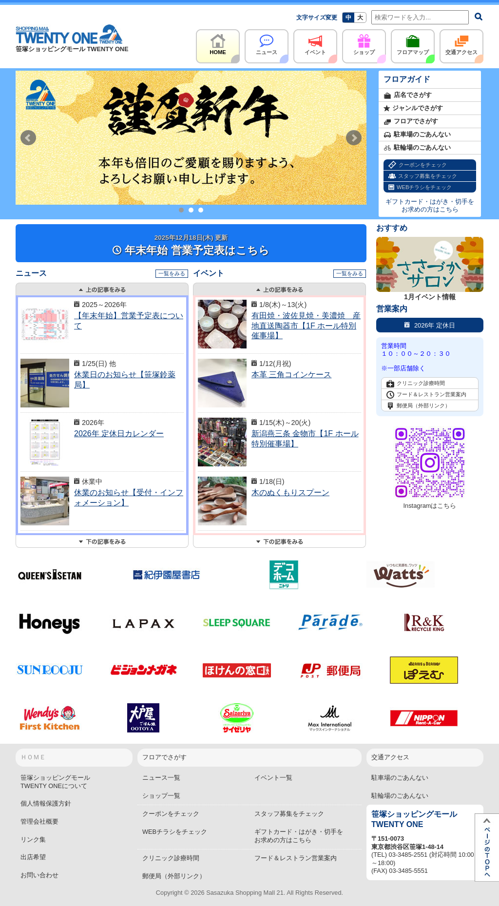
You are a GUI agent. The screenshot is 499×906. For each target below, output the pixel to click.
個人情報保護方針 (45, 803)
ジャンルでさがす (413, 108)
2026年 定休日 (429, 325)
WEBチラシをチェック (420, 187)
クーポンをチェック (417, 165)
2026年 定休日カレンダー (119, 433)
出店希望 (33, 857)
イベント (315, 42)
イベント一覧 (273, 777)
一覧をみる (171, 273)
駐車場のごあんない (417, 135)
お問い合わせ (39, 875)
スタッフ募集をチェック (422, 176)
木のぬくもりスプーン (290, 492)
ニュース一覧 (161, 777)
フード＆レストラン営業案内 (426, 395)
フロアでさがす (411, 121)
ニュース (266, 42)
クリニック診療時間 (415, 383)
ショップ (364, 42)
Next (354, 138)
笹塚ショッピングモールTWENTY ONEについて (55, 782)
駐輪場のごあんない (417, 148)
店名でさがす (408, 95)
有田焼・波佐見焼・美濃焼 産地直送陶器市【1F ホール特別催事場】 (306, 325)
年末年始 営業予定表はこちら (191, 245)
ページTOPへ (487, 847)
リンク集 (33, 839)
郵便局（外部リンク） (418, 406)
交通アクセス (461, 42)
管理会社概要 (39, 821)
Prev (28, 138)
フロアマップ (413, 42)
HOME (218, 42)
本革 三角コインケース (291, 374)
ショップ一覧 (161, 795)
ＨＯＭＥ (33, 757)
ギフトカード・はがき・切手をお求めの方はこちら (429, 205)
